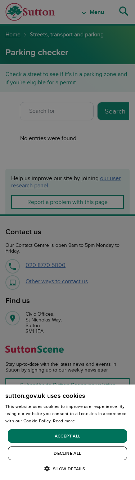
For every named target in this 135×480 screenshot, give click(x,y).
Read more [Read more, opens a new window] (64, 421)
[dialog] (67, 432)
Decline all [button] (67, 453)
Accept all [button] (68, 436)
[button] (67, 468)
